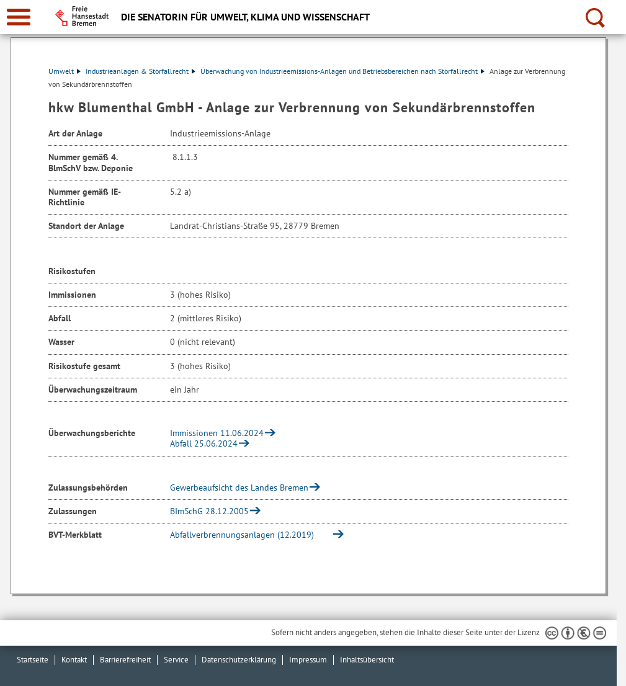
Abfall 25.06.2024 (204, 443)
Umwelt (64, 71)
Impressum (308, 659)
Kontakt (74, 659)
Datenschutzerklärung (239, 659)
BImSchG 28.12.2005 (209, 511)
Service (176, 659)
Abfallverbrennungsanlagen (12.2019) (249, 534)
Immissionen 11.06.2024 (217, 433)
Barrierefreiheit (125, 659)
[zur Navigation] (18, 17)
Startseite (32, 659)
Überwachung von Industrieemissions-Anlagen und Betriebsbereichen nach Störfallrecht (342, 71)
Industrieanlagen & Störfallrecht (140, 71)
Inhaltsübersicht (367, 659)
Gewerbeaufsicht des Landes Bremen (239, 487)
